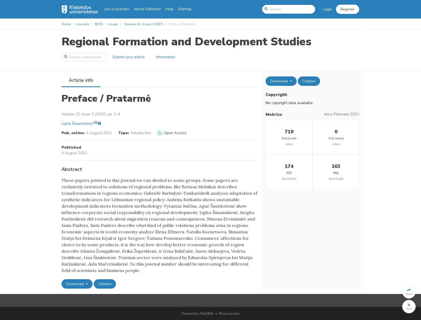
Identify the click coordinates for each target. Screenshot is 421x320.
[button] (347, 9)
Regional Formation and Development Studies (186, 41)
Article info (81, 80)
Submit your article (128, 57)
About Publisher (147, 9)
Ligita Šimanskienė (77, 123)
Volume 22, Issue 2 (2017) (143, 24)
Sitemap (185, 9)
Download (75, 283)
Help (169, 9)
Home (66, 24)
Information (165, 57)
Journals (82, 24)
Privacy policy (229, 313)
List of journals (116, 9)
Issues (113, 24)
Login (327, 9)
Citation (104, 283)
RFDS (99, 24)
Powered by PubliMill (197, 313)
